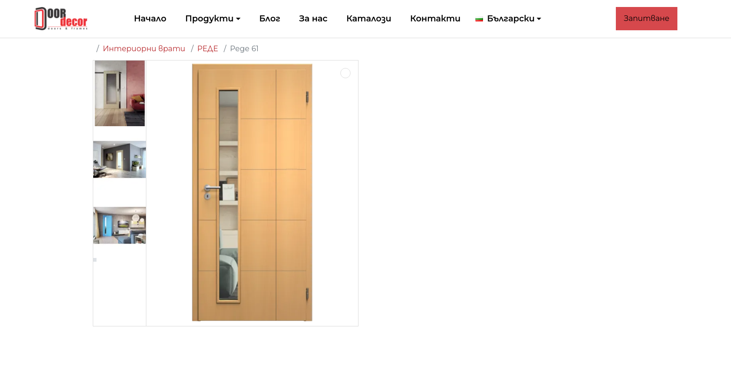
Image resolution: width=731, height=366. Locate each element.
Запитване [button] (646, 18)
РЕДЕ (207, 48)
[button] (508, 19)
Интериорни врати (144, 48)
